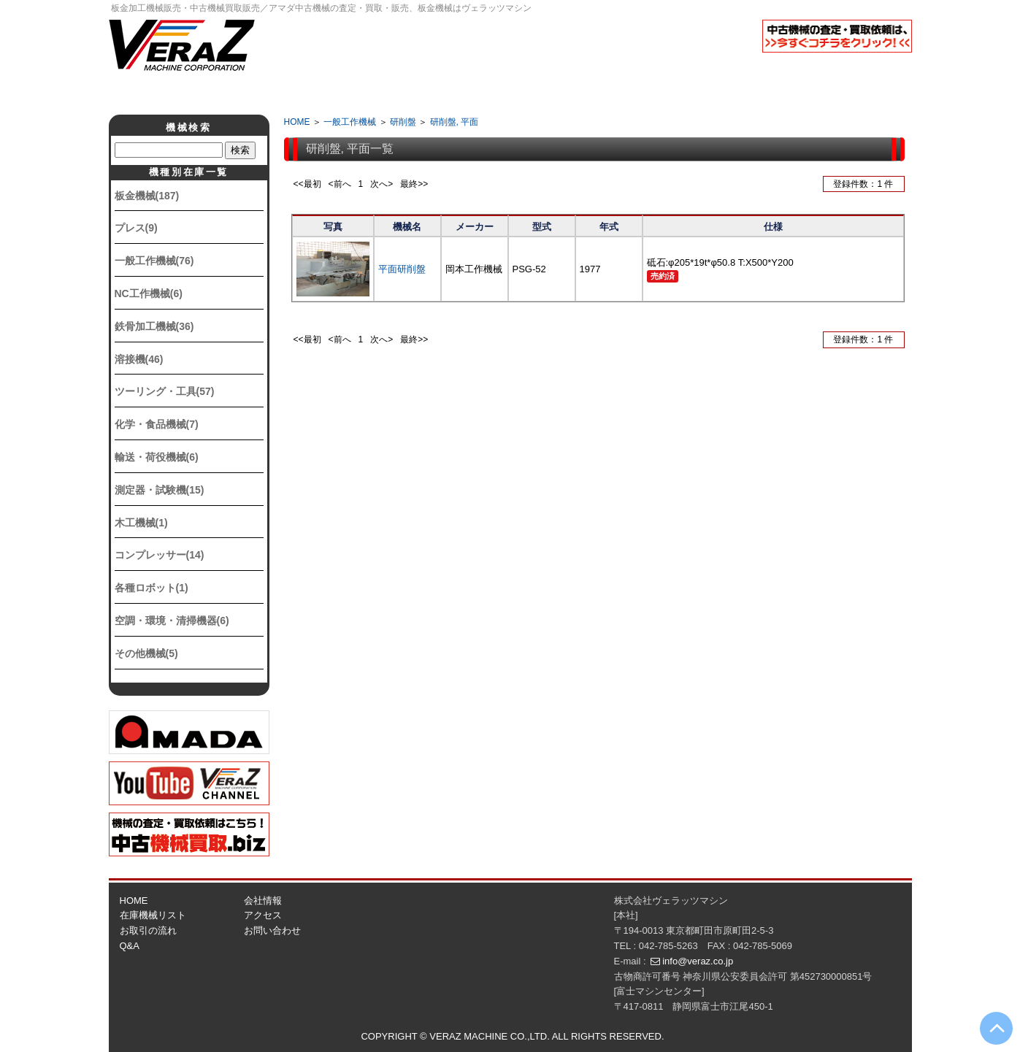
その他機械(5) (146, 653)
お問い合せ (814, 92)
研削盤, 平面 (454, 122)
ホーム (205, 92)
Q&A (571, 92)
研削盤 (403, 122)
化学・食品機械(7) (157, 424)
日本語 (802, 68)
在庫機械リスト (153, 915)
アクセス (693, 92)
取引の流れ (449, 92)
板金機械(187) (147, 195)
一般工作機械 (349, 122)
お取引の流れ (148, 930)
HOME (297, 122)
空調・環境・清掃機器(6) (172, 620)
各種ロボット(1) (151, 588)
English (875, 68)
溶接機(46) (139, 359)
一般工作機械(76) (154, 260)
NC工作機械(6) (149, 293)
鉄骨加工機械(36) (154, 326)
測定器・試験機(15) (159, 490)
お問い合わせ (272, 930)
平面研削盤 (402, 269)
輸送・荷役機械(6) (157, 457)
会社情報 (327, 92)
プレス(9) (136, 228)
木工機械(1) (141, 523)
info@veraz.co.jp (697, 961)
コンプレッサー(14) (159, 555)
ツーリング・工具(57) (165, 391)
